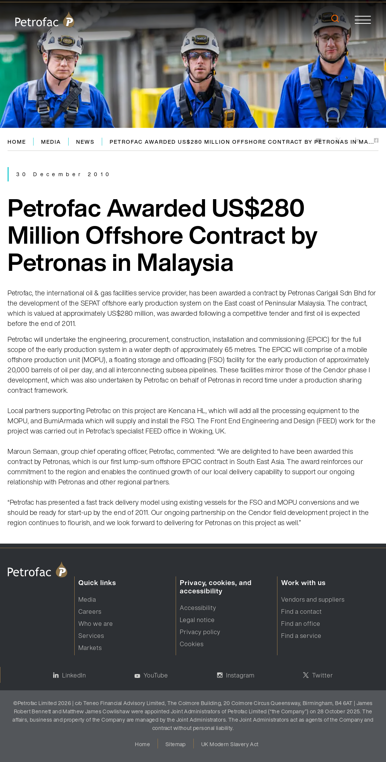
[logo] (45, 19)
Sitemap (175, 744)
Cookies (192, 643)
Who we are (95, 623)
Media (51, 142)
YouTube (156, 675)
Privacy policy (200, 631)
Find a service (301, 635)
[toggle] (363, 19)
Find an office (300, 623)
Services (91, 635)
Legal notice (197, 619)
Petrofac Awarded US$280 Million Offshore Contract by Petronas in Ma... (242, 142)
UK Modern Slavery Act (230, 744)
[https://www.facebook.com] (376, 141)
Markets (90, 647)
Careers (89, 611)
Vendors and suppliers (313, 599)
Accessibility (198, 607)
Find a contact (301, 611)
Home (17, 142)
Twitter (322, 675)
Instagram (240, 675)
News (85, 142)
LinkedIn (74, 675)
